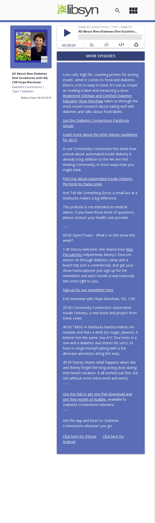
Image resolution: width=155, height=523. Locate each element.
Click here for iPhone (79, 436)
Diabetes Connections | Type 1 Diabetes (28, 89)
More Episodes (101, 55)
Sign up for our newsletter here (88, 289)
